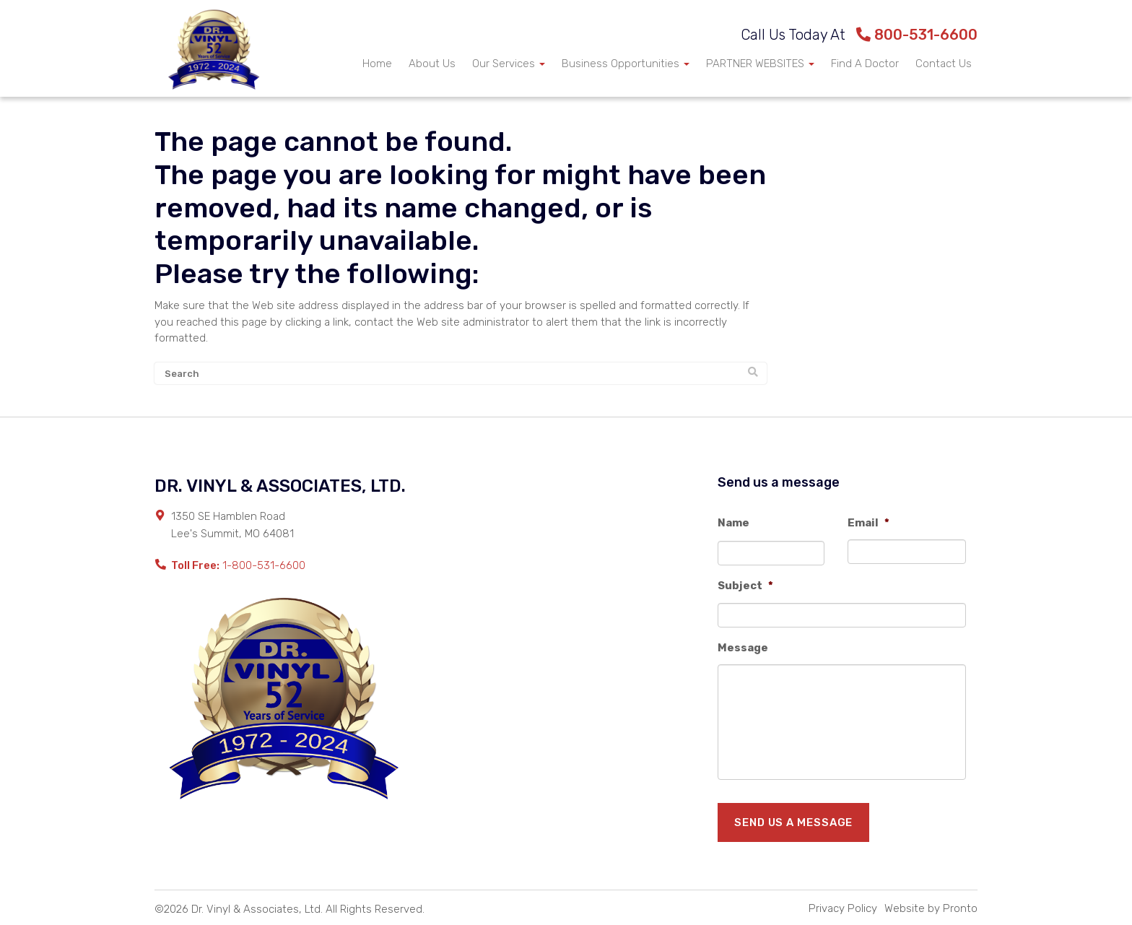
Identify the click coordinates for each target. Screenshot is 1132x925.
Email (868, 522)
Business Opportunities (625, 63)
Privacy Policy (843, 908)
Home (377, 63)
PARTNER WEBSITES (760, 63)
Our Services (508, 63)
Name (733, 522)
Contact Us (943, 63)
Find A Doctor (865, 63)
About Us (432, 63)
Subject (745, 585)
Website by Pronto (931, 908)
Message (743, 647)
